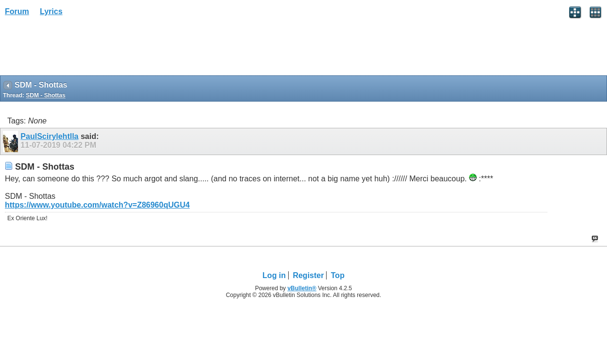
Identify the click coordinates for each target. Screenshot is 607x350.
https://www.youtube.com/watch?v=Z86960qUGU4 (97, 205)
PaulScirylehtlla (49, 136)
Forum (17, 11)
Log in (274, 275)
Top (338, 275)
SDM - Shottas (45, 95)
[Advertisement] (78, 49)
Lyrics (51, 11)
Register (308, 275)
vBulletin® (301, 288)
